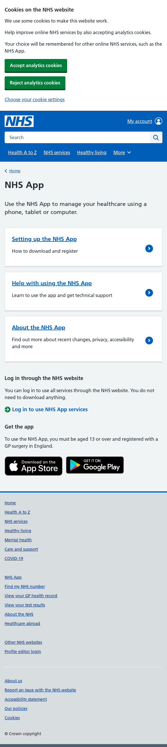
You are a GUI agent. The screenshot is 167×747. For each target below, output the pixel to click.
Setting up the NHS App (44, 238)
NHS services (57, 152)
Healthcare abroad (22, 623)
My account (144, 121)
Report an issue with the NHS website (40, 690)
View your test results (25, 605)
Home (15, 171)
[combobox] (77, 137)
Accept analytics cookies (36, 65)
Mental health (18, 540)
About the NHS (19, 614)
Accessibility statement (26, 699)
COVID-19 (14, 558)
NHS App (13, 577)
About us (13, 680)
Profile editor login (23, 651)
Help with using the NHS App (52, 283)
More (123, 152)
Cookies (12, 717)
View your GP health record (31, 595)
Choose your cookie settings (35, 99)
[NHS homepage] (19, 121)
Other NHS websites (23, 642)
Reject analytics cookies (35, 83)
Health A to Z (22, 152)
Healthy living (92, 152)
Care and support (21, 549)
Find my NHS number (25, 586)
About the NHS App (38, 327)
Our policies (16, 708)
